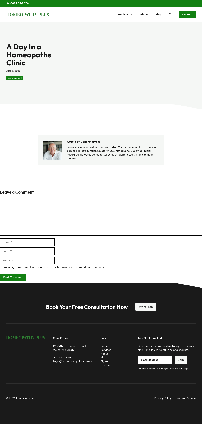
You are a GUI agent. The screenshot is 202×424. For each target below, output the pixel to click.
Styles (104, 361)
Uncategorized (15, 78)
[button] (170, 14)
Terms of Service (185, 398)
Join (181, 360)
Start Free (146, 307)
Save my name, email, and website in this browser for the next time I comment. (54, 267)
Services (127, 14)
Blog (158, 14)
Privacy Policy (162, 398)
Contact (187, 14)
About (144, 14)
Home (104, 346)
